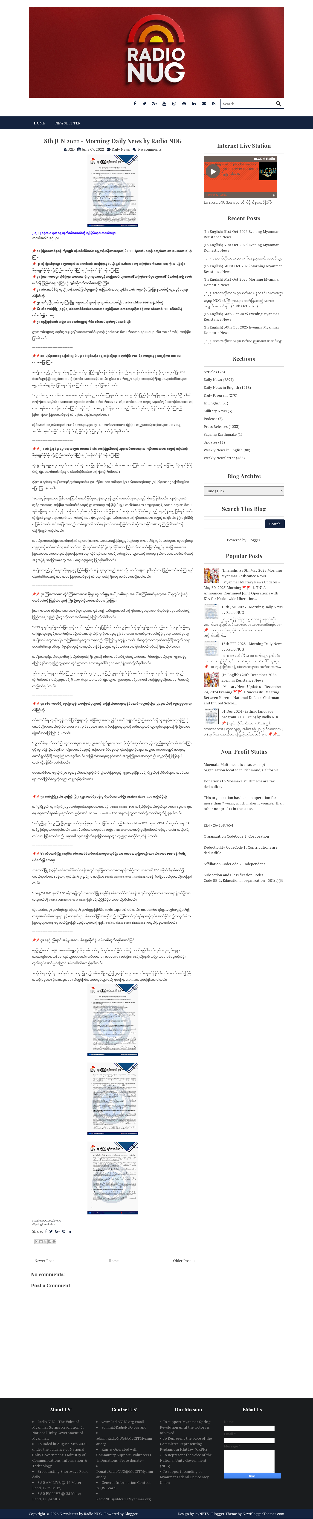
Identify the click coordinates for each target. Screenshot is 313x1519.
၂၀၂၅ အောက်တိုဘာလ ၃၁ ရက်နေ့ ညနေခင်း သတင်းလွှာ (243, 258)
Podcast (210, 418)
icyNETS (202, 1513)
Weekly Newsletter (219, 457)
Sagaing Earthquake (220, 434)
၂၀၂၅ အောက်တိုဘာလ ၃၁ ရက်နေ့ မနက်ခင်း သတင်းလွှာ (243, 292)
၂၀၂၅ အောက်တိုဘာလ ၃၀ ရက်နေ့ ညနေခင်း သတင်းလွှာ (243, 340)
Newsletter (68, 123)
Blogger (253, 539)
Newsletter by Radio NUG (81, 1513)
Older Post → (184, 1260)
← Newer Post (42, 1260)
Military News (215, 410)
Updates (210, 442)
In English (212, 403)
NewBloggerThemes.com (263, 1513)
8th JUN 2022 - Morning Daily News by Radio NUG (113, 141)
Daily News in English (221, 387)
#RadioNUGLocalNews (46, 1220)
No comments (150, 149)
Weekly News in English (223, 450)
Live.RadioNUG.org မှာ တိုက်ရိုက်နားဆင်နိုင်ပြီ (238, 202)
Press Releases (216, 426)
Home (39, 123)
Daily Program (216, 395)
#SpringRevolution (43, 1224)
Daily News (121, 149)
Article (209, 371)
